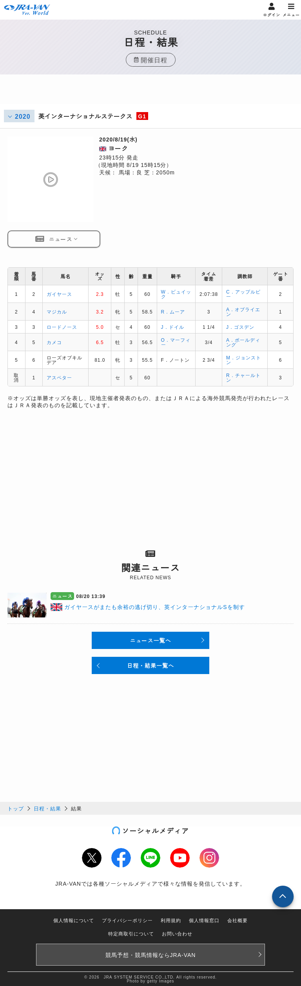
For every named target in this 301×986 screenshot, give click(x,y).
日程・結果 (47, 808)
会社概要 (237, 920)
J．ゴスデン (240, 326)
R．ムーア (173, 311)
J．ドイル (172, 326)
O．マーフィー (175, 342)
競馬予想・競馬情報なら (150, 955)
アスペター (59, 377)
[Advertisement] (150, 94)
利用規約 (171, 920)
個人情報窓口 (204, 920)
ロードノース (62, 326)
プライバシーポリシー (127, 920)
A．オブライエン (243, 311)
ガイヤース (59, 293)
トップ (15, 808)
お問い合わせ (177, 933)
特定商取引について (131, 933)
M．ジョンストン (243, 359)
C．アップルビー (243, 293)
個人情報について (73, 920)
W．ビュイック (176, 293)
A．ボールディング (243, 342)
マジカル (57, 311)
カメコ (54, 342)
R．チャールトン (243, 377)
